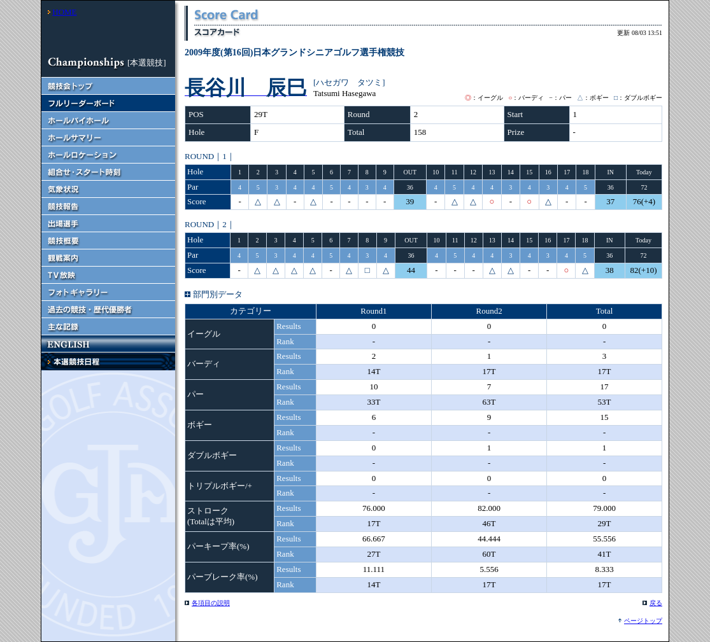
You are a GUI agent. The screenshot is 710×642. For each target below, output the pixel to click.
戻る (656, 602)
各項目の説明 (211, 602)
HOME (64, 12)
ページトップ (643, 620)
